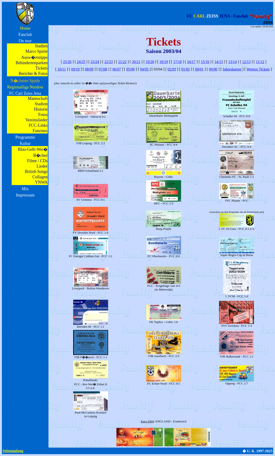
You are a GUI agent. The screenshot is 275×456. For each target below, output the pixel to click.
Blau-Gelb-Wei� (33, 149)
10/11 (62, 69)
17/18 (177, 62)
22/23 (108, 62)
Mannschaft (38, 98)
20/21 (136, 62)
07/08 (103, 69)
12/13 (246, 62)
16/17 (191, 62)
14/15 (219, 62)
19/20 (150, 62)
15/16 (205, 62)
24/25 (81, 62)
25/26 (67, 62)
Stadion (41, 104)
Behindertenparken (32, 62)
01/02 (185, 69)
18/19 (163, 62)
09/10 (75, 69)
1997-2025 (264, 451)
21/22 (122, 62)
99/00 (213, 69)
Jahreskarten (232, 69)
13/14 (232, 62)
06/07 (117, 69)
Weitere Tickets (258, 69)
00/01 (199, 69)
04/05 (144, 69)
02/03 (172, 69)
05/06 (130, 69)
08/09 (89, 69)
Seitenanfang (13, 451)
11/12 (260, 62)
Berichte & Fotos (33, 73)
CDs (44, 160)
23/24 (95, 62)
